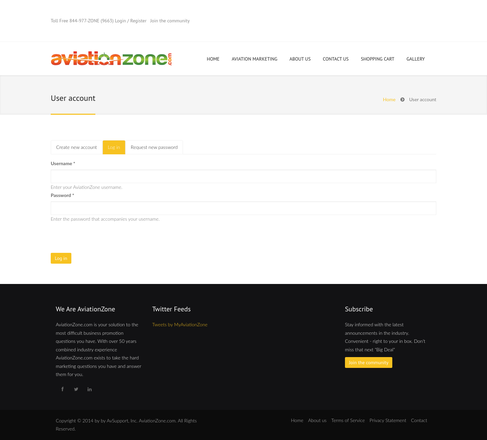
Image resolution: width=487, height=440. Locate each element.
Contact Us (336, 59)
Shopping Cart (377, 59)
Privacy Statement (388, 420)
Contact (419, 420)
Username (63, 163)
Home (213, 59)
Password (62, 195)
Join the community (169, 21)
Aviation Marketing (254, 59)
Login (120, 21)
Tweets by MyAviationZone (179, 324)
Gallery (416, 59)
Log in (116, 149)
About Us (300, 59)
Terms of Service (348, 420)
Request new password (154, 147)
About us (317, 420)
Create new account (76, 147)
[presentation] (102, 236)
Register (138, 21)
